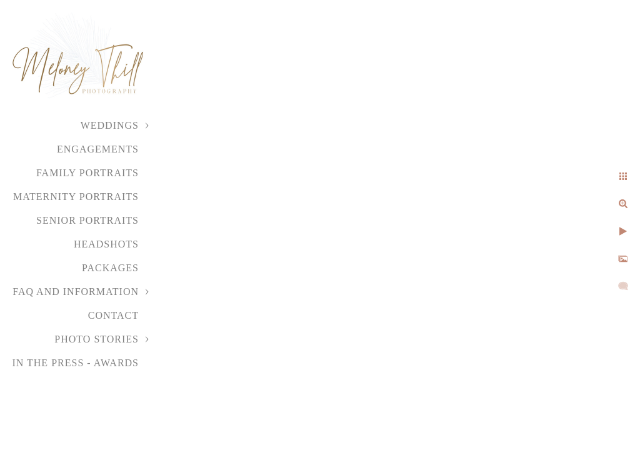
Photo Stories (96, 339)
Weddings (110, 125)
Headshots (106, 244)
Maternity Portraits (76, 196)
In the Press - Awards (75, 363)
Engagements (98, 149)
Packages (110, 267)
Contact (113, 315)
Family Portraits (87, 173)
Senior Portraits (87, 220)
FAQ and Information (75, 291)
